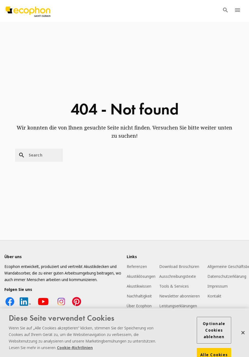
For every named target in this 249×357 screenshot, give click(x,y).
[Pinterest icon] (76, 305)
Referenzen (137, 266)
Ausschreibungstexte (177, 276)
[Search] (39, 155)
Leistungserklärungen (178, 305)
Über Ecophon (139, 305)
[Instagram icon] (61, 305)
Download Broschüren (179, 266)
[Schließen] (243, 333)
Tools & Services (174, 286)
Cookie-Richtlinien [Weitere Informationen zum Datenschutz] (75, 348)
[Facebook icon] (9, 305)
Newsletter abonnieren (179, 296)
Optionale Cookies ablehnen (214, 331)
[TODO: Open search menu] (225, 11)
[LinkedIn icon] (25, 305)
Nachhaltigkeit (139, 296)
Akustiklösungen (141, 276)
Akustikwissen (139, 286)
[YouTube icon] (43, 305)
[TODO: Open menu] (237, 11)
